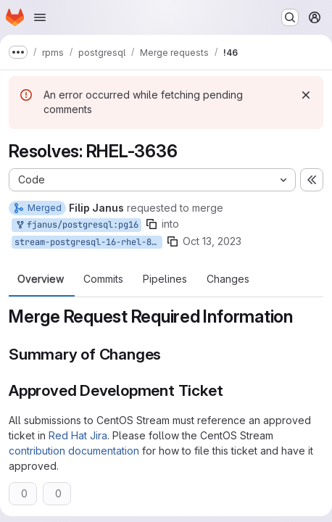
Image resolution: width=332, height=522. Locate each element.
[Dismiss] (306, 95)
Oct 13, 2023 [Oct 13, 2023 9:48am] (212, 241)
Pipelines (165, 279)
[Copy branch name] (151, 224)
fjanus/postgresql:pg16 (76, 225)
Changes (228, 279)
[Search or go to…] (290, 17)
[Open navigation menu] (39, 17)
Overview (40, 279)
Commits (103, 279)
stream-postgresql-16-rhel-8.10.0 (88, 242)
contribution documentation (74, 450)
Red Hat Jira (78, 435)
